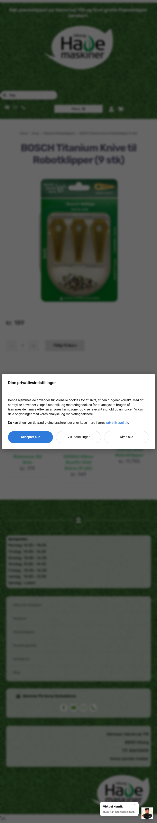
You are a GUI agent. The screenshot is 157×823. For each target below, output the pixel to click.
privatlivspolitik (117, 423)
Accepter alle (30, 437)
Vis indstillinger (78, 437)
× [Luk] (135, 805)
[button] (119, 810)
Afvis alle (126, 437)
